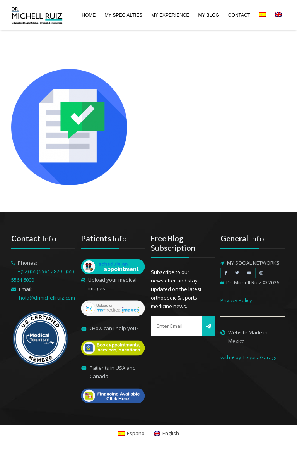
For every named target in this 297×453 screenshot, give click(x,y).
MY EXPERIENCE (170, 15)
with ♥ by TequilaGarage (249, 357)
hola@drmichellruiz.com (47, 297)
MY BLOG (208, 15)
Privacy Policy (236, 300)
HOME (89, 15)
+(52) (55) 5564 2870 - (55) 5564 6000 (42, 275)
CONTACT (239, 15)
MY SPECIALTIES (123, 15)
